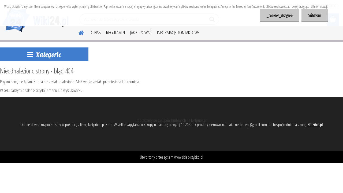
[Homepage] (77, 32)
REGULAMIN (115, 32)
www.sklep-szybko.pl (188, 157)
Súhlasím (314, 15)
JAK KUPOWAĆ (141, 32)
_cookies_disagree (280, 15)
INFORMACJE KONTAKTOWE (178, 32)
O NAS (96, 32)
